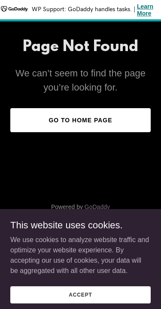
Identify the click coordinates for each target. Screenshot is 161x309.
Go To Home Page (80, 120)
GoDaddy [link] (97, 206)
